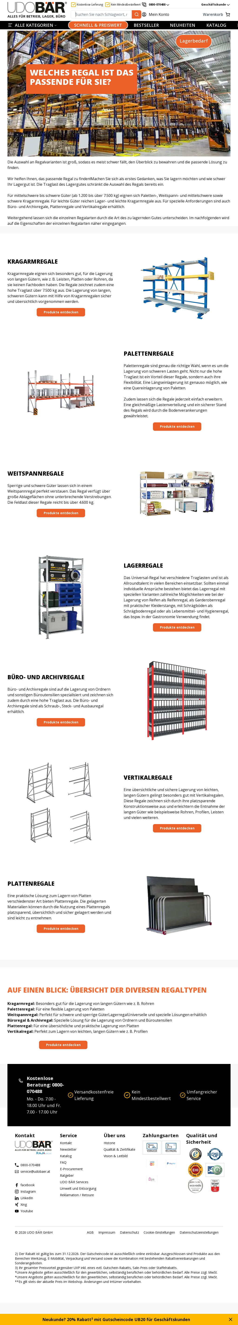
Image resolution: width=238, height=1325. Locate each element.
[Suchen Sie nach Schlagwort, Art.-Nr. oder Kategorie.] (136, 14)
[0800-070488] (155, 4)
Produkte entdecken (61, 312)
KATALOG (216, 25)
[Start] (37, 10)
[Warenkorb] (203, 14)
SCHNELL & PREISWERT (98, 25)
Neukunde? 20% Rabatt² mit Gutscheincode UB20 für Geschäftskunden (116, 1319)
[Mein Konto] (158, 14)
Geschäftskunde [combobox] (216, 4)
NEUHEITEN (182, 25)
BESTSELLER (146, 25)
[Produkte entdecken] (61, 312)
